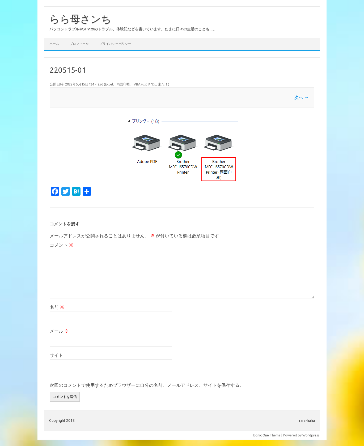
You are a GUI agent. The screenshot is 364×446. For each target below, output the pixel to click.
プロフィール (79, 43)
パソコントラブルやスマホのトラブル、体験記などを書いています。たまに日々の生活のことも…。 (133, 29)
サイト (56, 355)
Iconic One (261, 435)
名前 (57, 307)
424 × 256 (95, 84)
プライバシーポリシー (115, 43)
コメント (61, 244)
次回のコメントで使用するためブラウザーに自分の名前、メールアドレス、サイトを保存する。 (147, 385)
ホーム (54, 43)
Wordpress (311, 435)
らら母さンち (80, 18)
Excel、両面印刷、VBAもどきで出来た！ (136, 84)
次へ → (301, 97)
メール (59, 330)
